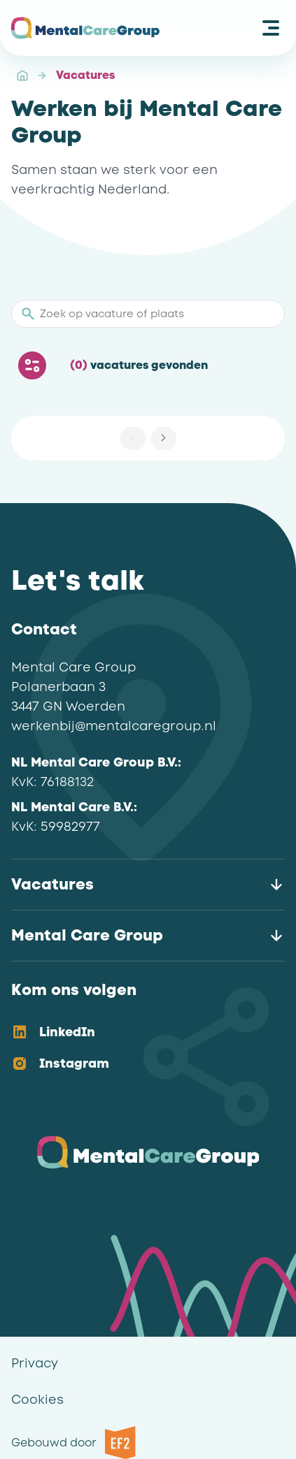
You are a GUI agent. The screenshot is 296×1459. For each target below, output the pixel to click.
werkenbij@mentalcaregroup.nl (113, 726)
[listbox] (137, 1049)
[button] (163, 438)
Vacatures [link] (85, 75)
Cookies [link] (37, 1399)
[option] (137, 1033)
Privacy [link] (34, 1363)
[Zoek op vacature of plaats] (156, 313)
